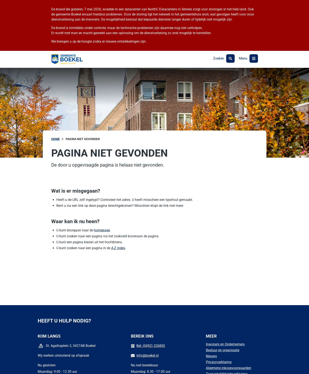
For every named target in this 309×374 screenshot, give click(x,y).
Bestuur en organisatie (222, 350)
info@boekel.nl (147, 355)
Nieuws (211, 356)
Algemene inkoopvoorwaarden (228, 368)
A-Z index (118, 248)
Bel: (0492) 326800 (150, 346)
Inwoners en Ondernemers (225, 344)
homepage (102, 230)
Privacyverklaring (218, 362)
